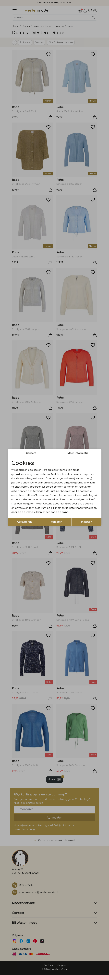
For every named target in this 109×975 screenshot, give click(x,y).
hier (62, 503)
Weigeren (56, 521)
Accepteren (24, 521)
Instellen (86, 521)
